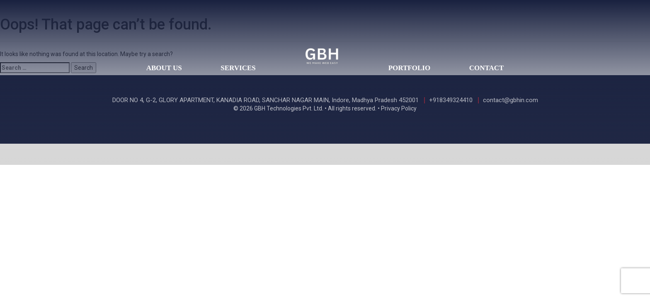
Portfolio (409, 68)
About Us (164, 68)
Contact (486, 68)
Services (238, 68)
